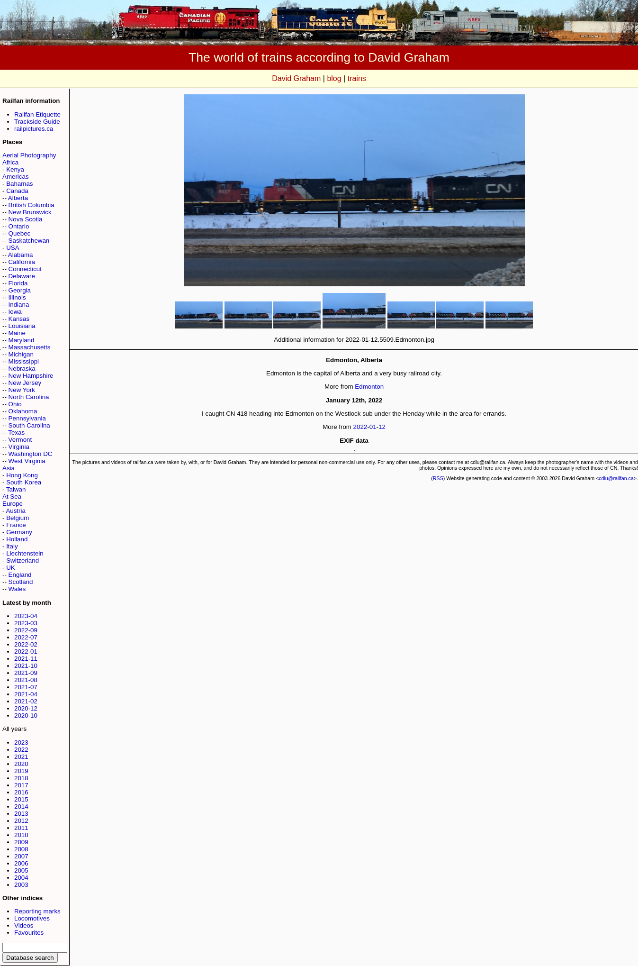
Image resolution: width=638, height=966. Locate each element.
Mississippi (24, 361)
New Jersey (25, 382)
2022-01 (25, 651)
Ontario (19, 226)
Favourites (29, 932)
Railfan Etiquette (37, 114)
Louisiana (22, 325)
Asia (8, 468)
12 (382, 426)
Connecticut (25, 269)
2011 (21, 827)
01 (373, 426)
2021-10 (25, 665)
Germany (19, 532)
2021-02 (25, 701)
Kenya (15, 169)
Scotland (21, 581)
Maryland (22, 340)
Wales (17, 588)
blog (334, 78)
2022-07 (25, 637)
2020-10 (25, 715)
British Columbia (31, 205)
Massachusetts (30, 347)
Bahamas (19, 183)
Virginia (19, 446)
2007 (21, 856)
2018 (21, 778)
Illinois (17, 297)
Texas (16, 432)
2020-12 (25, 708)
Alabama (20, 254)
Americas (15, 176)
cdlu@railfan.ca (616, 478)
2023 (21, 742)
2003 (21, 884)
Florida (18, 283)
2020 (21, 763)
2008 (21, 849)
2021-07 (25, 687)
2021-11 (25, 658)
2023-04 (25, 616)
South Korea (23, 482)
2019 (21, 771)
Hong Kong (22, 475)
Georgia (20, 290)
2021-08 (25, 679)
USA (12, 247)
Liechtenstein (25, 553)
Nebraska (22, 368)
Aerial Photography (29, 155)
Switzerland (22, 560)
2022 (21, 749)
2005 (21, 870)
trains (357, 78)
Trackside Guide (37, 121)
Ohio (15, 404)
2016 (21, 792)
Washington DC (31, 453)
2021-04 (25, 694)
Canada (17, 190)
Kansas (19, 318)
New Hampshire (31, 375)
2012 (21, 820)
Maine (17, 333)
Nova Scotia (26, 219)
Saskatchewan (29, 240)
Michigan (21, 354)
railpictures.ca (33, 128)
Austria (15, 510)
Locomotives (32, 918)
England (20, 574)
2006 (21, 863)
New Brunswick (30, 212)
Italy (12, 546)
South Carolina (29, 425)
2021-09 (25, 672)
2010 (21, 834)
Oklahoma (23, 411)
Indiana (19, 304)
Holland (16, 539)
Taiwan (16, 489)
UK (10, 567)
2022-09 (25, 630)
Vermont (20, 439)
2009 (21, 842)
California (22, 261)
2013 (21, 813)
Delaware (22, 276)
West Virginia (27, 461)
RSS (438, 478)
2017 (21, 785)
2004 (21, 877)
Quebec (20, 233)
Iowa (15, 311)
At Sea (11, 496)
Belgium (17, 517)
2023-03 (25, 623)
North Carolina (29, 397)
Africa (10, 162)
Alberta (18, 197)
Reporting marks (37, 911)
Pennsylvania (27, 418)
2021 (21, 756)
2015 (21, 799)
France (16, 525)
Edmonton (369, 386)
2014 (21, 806)
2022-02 (25, 644)
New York (22, 389)
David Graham (296, 78)
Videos (24, 925)
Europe (12, 503)
